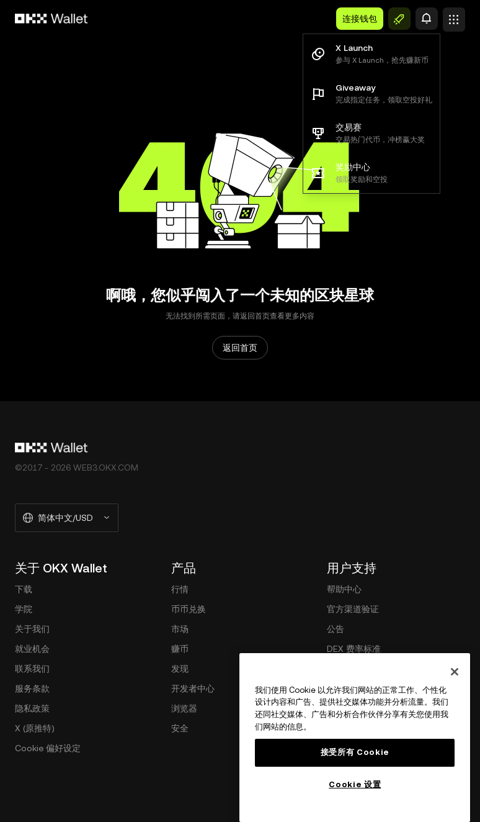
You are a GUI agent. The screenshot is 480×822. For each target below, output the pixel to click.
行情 (180, 589)
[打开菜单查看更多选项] (454, 16)
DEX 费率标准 (354, 649)
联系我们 (32, 669)
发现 (180, 669)
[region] (354, 737)
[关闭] (454, 671)
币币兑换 (188, 609)
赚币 (180, 649)
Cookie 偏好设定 (48, 748)
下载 (23, 589)
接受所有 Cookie (355, 752)
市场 (180, 629)
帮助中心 (344, 589)
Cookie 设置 (355, 784)
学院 (23, 609)
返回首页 (240, 348)
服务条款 (32, 688)
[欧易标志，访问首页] (51, 19)
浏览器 (184, 708)
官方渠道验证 (353, 609)
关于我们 (32, 629)
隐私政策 (32, 708)
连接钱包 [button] (359, 19)
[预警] (427, 18)
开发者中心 (193, 688)
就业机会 (32, 649)
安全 (180, 728)
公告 (335, 629)
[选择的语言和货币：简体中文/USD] (66, 518)
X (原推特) (35, 728)
